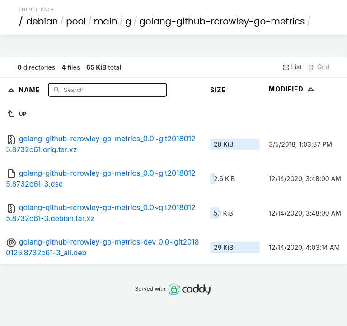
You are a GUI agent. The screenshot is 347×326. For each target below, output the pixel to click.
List (292, 67)
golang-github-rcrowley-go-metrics (222, 21)
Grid (319, 67)
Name (30, 89)
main (105, 21)
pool (76, 21)
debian (42, 21)
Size (218, 90)
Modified (292, 89)
